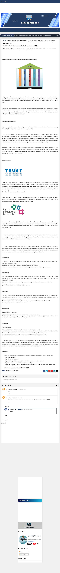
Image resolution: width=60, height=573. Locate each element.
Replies (10, 409)
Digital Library (15, 40)
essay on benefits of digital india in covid (39, 402)
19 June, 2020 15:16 (21, 392)
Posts (21, 555)
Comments (22, 557)
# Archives (8, 374)
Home (4, 40)
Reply (9, 405)
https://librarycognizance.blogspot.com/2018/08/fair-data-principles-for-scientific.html (28, 190)
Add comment (5, 423)
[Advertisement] (30, 453)
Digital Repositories (33, 40)
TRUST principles (19, 41)
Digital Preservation (23, 40)
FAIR (11, 188)
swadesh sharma (12, 392)
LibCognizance (17, 412)
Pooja (9, 401)
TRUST (12, 41)
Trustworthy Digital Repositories (31, 41)
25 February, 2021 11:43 (17, 401)
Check (21, 503)
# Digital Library (15, 374)
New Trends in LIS (42, 40)
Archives (9, 40)
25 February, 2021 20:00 (30, 412)
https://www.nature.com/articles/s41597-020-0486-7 (21, 205)
